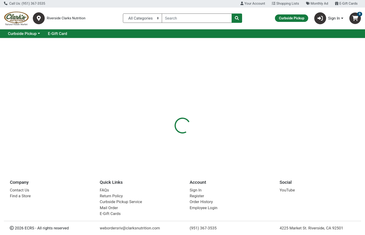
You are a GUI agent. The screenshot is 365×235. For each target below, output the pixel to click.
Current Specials (22, 33)
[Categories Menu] (142, 18)
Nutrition (186, 101)
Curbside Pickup (62, 33)
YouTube (287, 190)
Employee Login (203, 207)
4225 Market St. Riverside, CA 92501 (311, 228)
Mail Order (109, 207)
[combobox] (197, 18)
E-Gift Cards (346, 3)
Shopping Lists (285, 3)
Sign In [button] (327, 18)
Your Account (252, 3)
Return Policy (111, 196)
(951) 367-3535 (203, 228)
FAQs (104, 190)
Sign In (196, 190)
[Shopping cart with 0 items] (355, 18)
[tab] (165, 101)
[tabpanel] (258, 135)
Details (165, 101)
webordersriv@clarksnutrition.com (130, 228)
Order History (201, 201)
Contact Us (19, 190)
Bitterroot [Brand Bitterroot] (209, 136)
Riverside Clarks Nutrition (66, 18)
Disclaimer (209, 101)
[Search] (197, 18)
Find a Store (20, 196)
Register (197, 196)
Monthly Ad (317, 3)
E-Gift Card (98, 33)
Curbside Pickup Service (121, 201)
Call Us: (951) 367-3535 (24, 3)
